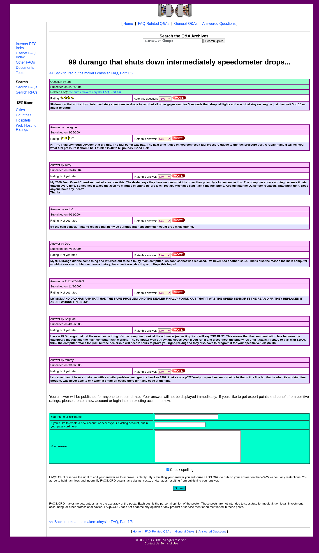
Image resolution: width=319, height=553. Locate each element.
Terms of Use (169, 549)
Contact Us (152, 549)
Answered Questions (219, 23)
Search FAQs (26, 87)
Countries (23, 115)
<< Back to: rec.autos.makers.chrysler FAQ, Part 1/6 (91, 73)
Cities (20, 110)
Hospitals (23, 120)
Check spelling (182, 476)
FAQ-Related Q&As (153, 23)
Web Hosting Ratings (26, 127)
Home (128, 23)
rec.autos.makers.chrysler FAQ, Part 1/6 (95, 92)
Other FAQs (25, 62)
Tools (20, 73)
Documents (25, 67)
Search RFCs (26, 92)
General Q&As (185, 23)
